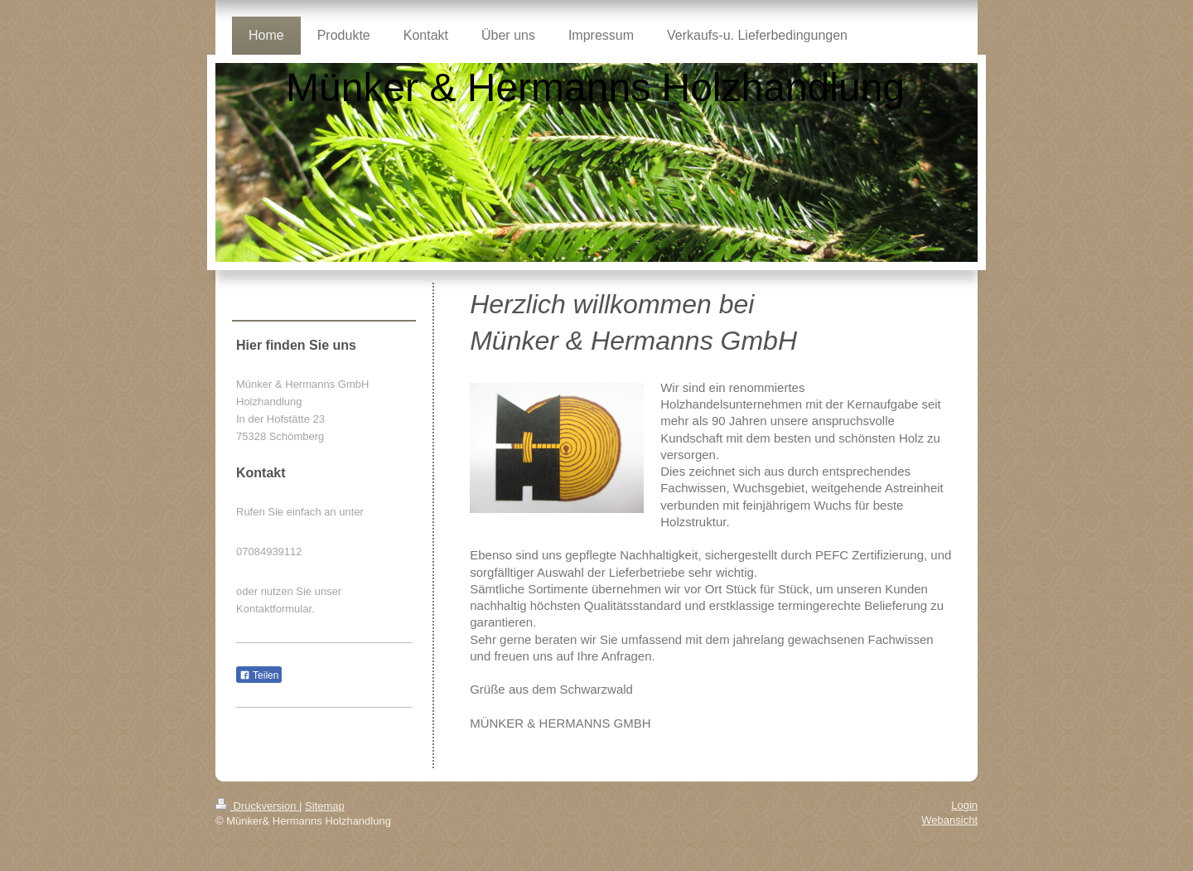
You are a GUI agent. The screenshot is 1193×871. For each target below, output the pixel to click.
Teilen (258, 675)
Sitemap (325, 806)
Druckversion (257, 806)
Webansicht (949, 820)
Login (964, 805)
